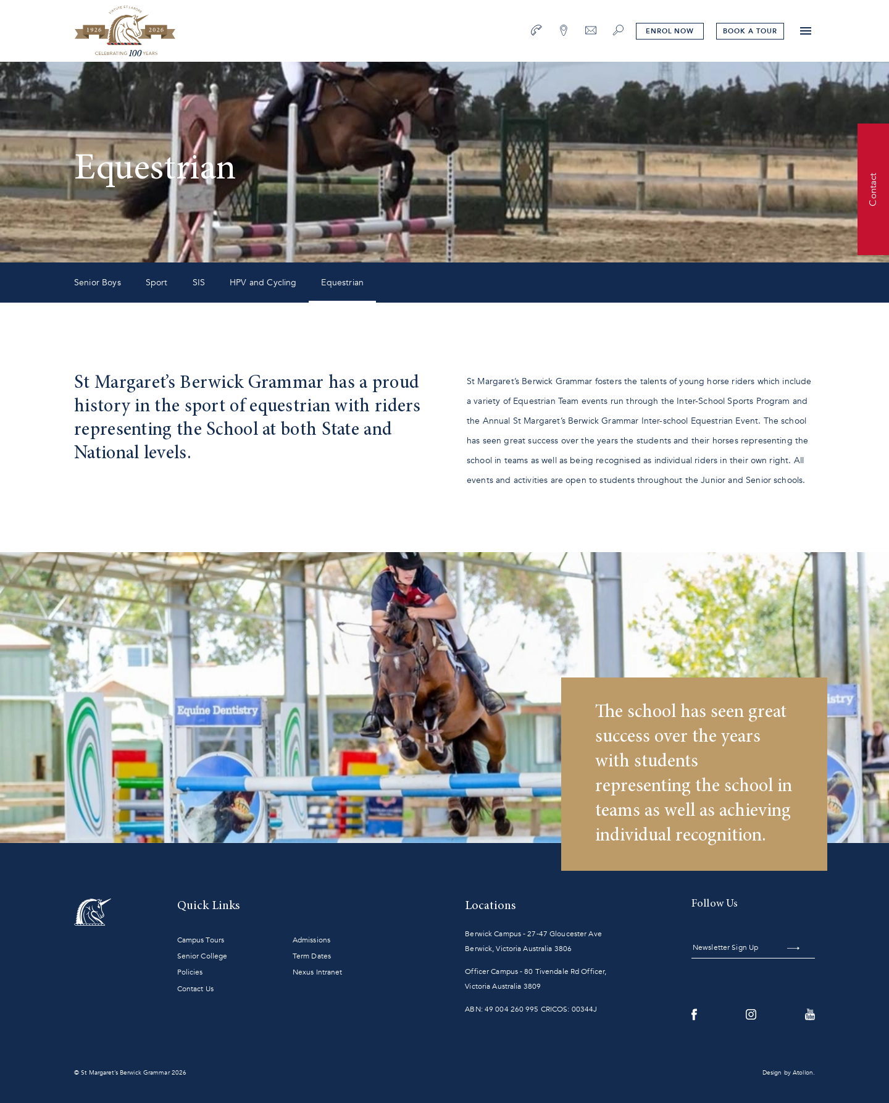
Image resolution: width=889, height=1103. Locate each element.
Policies (190, 972)
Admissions (311, 940)
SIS (199, 282)
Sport (157, 282)
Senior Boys (97, 282)
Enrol (670, 31)
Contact (873, 189)
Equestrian (342, 282)
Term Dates (312, 956)
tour (750, 31)
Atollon (803, 1072)
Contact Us (195, 989)
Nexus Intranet (318, 972)
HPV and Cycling (263, 282)
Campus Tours (200, 940)
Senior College (202, 956)
